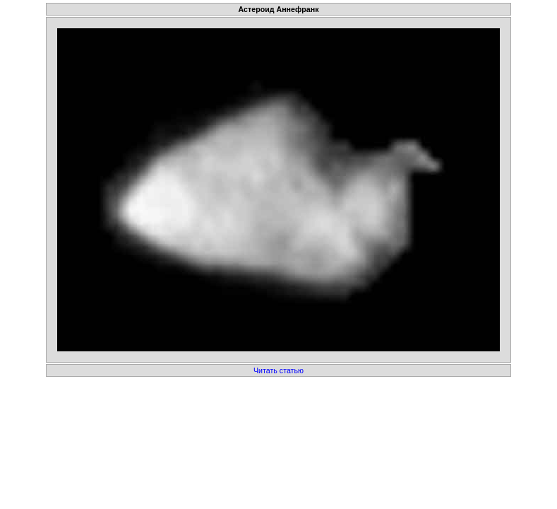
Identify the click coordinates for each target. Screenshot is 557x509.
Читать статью (278, 370)
